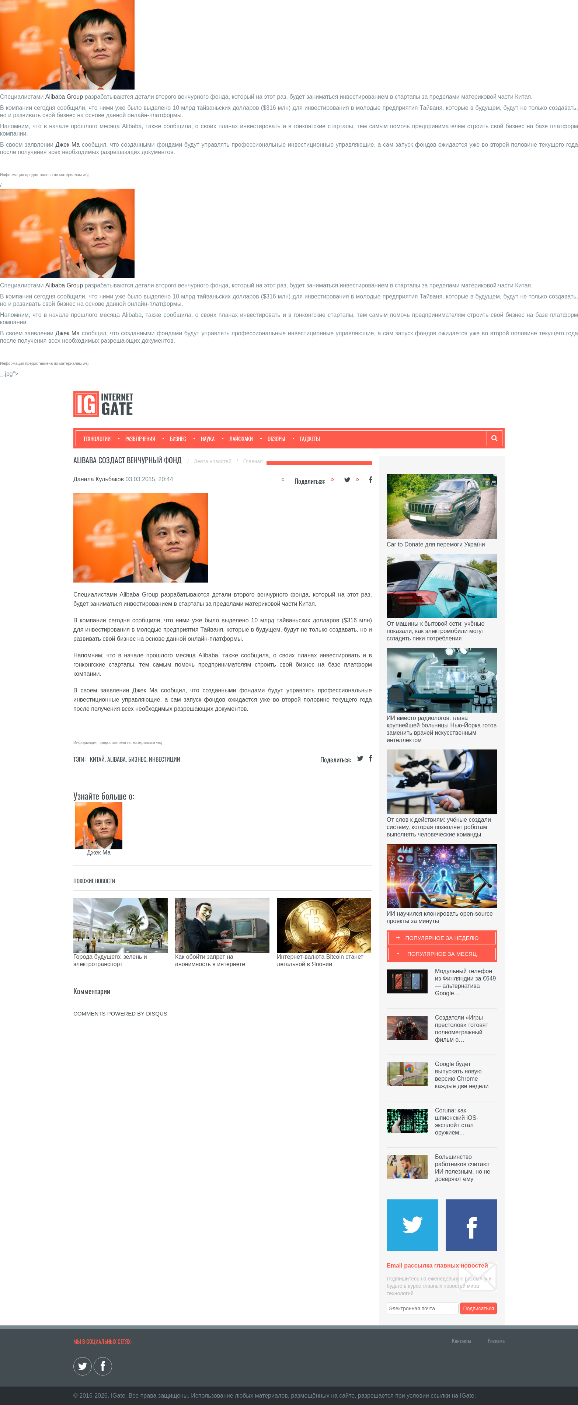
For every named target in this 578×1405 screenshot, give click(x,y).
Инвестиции (164, 759)
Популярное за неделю (442, 938)
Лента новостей (213, 461)
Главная (253, 461)
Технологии (97, 438)
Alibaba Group (64, 97)
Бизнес (174, 438)
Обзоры (272, 438)
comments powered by (120, 1002)
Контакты (461, 1340)
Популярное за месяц (442, 954)
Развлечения (136, 438)
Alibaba (116, 759)
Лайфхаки (237, 438)
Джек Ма (68, 144)
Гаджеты (306, 438)
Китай (97, 759)
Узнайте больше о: (103, 795)
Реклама (496, 1340)
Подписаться (478, 1308)
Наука (204, 438)
